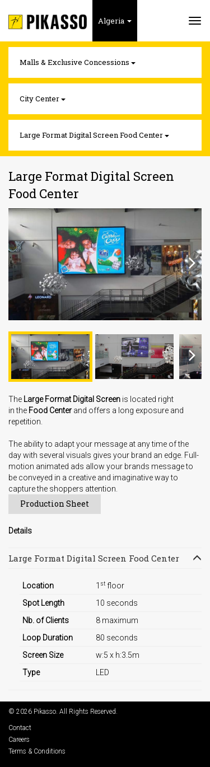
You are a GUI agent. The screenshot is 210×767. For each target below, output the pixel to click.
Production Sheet (54, 503)
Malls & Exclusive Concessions (78, 62)
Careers (19, 739)
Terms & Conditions (37, 751)
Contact (19, 728)
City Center (43, 98)
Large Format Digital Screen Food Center (94, 135)
